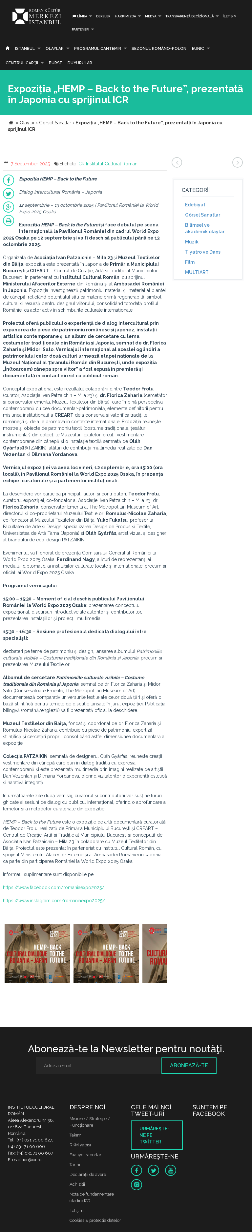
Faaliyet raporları (86, 1154)
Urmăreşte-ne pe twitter (154, 1135)
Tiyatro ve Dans (202, 252)
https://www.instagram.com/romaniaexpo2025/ (54, 900)
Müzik (192, 241)
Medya (151, 16)
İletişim (230, 16)
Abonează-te (189, 1065)
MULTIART (197, 272)
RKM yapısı (80, 1144)
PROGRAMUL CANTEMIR (97, 48)
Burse (55, 63)
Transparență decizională (189, 16)
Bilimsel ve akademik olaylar (204, 228)
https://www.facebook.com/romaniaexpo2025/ (53, 887)
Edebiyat (195, 204)
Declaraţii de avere (88, 1174)
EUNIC (198, 48)
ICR (81, 163)
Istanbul (25, 48)
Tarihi (75, 1164)
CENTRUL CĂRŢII (22, 63)
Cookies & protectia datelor (95, 1220)
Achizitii (77, 1184)
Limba (79, 16)
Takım (75, 1135)
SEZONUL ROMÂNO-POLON (159, 48)
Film (190, 262)
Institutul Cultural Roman (111, 163)
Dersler (103, 16)
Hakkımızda (125, 16)
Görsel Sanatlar (202, 215)
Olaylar (55, 48)
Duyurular (80, 63)
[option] (37, 954)
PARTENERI (80, 29)
